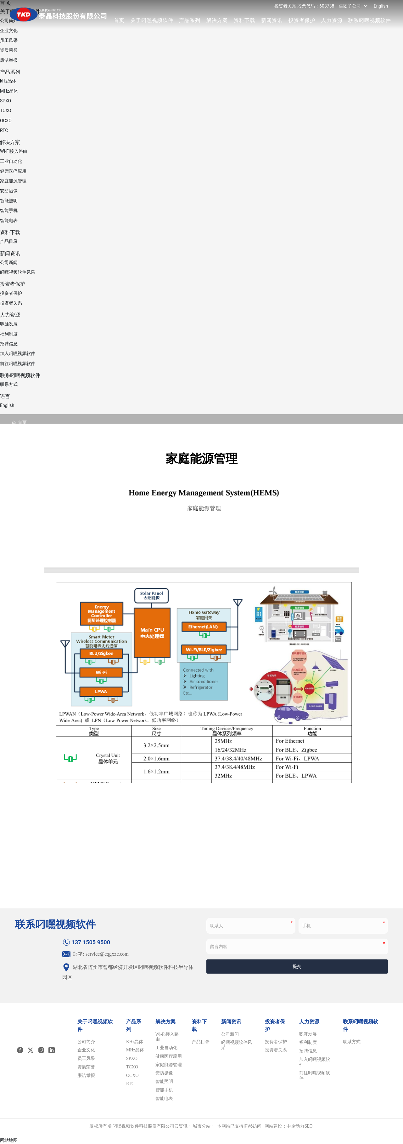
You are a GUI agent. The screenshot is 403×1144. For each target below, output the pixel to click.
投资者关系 (11, 303)
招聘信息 (9, 343)
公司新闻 (9, 262)
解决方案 (217, 20)
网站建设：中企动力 (284, 1126)
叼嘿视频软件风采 (17, 272)
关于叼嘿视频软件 (152, 20)
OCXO (6, 120)
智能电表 (9, 220)
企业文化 (9, 30)
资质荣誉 (9, 50)
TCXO (5, 110)
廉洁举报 (9, 60)
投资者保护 (301, 20)
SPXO (5, 100)
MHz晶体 (9, 91)
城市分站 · (203, 1126)
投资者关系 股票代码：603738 (304, 6)
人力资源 (332, 20)
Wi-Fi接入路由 (13, 151)
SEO (308, 1126)
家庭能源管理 (13, 180)
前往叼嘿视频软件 (17, 363)
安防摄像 (9, 190)
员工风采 (9, 40)
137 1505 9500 (86, 942)
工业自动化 (11, 161)
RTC (4, 130)
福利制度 (9, 333)
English (381, 6)
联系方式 (9, 384)
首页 (119, 20)
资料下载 (244, 20)
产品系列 (189, 20)
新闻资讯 (272, 20)
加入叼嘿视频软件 (17, 353)
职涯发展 (9, 323)
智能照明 (9, 200)
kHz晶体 (8, 80)
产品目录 (9, 241)
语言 (5, 396)
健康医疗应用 (13, 171)
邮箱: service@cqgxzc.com (95, 954)
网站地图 (9, 1140)
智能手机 (9, 210)
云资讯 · (182, 1126)
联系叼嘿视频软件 (369, 20)
